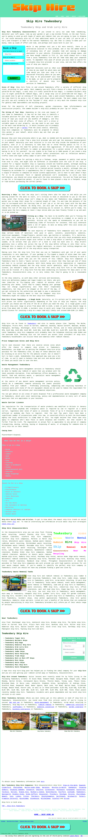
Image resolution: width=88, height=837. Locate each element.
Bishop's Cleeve (37, 792)
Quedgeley (72, 787)
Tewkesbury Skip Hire (15, 633)
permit (25, 128)
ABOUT (67, 16)
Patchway (63, 794)
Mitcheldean (46, 798)
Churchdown (80, 794)
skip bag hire (8, 596)
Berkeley (45, 787)
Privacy (85, 821)
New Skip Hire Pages (12, 821)
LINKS (62, 16)
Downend (82, 785)
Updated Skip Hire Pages (27, 821)
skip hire (6, 130)
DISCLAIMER (81, 16)
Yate (11, 796)
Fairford (61, 792)
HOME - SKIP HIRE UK (44, 814)
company (66, 671)
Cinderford (6, 787)
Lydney (18, 796)
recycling (70, 580)
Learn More (74, 836)
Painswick (61, 790)
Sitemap (3, 821)
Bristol (71, 794)
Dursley (14, 792)
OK (82, 836)
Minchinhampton (48, 796)
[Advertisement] (73, 121)
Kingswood (70, 790)
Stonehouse (34, 798)
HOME (57, 16)
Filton (26, 796)
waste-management (42, 702)
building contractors (21, 709)
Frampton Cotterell (10, 798)
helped (36, 671)
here (42, 781)
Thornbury (35, 796)
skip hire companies (20, 539)
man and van (14, 702)
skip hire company (30, 208)
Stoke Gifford (31, 794)
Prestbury (54, 794)
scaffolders (17, 707)
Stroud (66, 798)
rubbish (31, 673)
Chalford (39, 790)
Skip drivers (80, 242)
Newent (4, 796)
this (14, 522)
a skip (29, 310)
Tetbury (82, 796)
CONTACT (74, 16)
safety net (22, 244)
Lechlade (70, 792)
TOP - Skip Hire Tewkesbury (13, 806)
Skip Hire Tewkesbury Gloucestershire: (19, 32)
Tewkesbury (31, 323)
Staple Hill (24, 792)
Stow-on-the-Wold (70, 785)
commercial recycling (74, 705)
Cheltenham (17, 787)
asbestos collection (45, 707)
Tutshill (5, 792)
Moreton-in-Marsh (59, 787)
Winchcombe (24, 798)
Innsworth (30, 790)
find (8, 622)
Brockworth (72, 796)
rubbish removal (45, 705)
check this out (8, 524)
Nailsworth (6, 794)
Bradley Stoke (18, 794)
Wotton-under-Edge (32, 787)
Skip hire (69, 259)
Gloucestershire (45, 785)
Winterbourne (51, 792)
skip (57, 123)
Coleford (55, 798)
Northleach (60, 796)
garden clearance (76, 707)
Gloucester (43, 794)
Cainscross (80, 790)
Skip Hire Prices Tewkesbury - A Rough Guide (21, 299)
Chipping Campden (17, 790)
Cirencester (50, 790)
